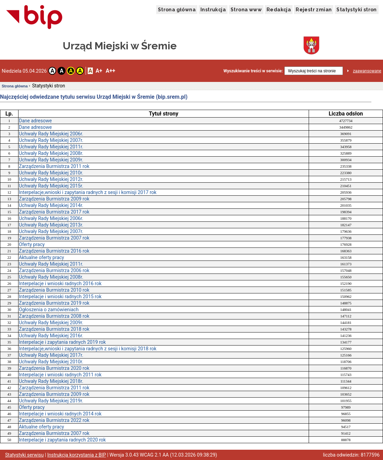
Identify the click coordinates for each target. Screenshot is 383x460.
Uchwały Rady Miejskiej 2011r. (51, 146)
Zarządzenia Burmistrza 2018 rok (54, 329)
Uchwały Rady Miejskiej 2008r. (51, 153)
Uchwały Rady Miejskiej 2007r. (51, 140)
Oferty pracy (32, 244)
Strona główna (177, 9)
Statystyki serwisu (24, 455)
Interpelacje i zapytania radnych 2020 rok (62, 440)
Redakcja (279, 9)
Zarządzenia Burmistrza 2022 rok (54, 420)
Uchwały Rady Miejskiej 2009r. (51, 159)
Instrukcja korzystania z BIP (76, 455)
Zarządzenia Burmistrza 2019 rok (54, 303)
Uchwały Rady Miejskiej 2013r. (51, 225)
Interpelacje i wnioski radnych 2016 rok (60, 283)
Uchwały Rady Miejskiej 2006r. (51, 133)
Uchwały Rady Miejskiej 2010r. (51, 172)
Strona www (246, 9)
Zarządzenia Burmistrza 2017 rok (54, 212)
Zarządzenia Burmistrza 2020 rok (54, 368)
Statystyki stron (356, 9)
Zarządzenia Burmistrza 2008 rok (54, 316)
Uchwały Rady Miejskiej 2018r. (51, 381)
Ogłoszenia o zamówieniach (48, 309)
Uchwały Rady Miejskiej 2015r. (51, 186)
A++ (110, 71)
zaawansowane (367, 71)
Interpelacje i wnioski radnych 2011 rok (60, 374)
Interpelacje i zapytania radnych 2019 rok (62, 342)
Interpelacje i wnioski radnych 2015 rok (60, 296)
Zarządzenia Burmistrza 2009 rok (54, 199)
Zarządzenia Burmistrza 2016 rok (54, 251)
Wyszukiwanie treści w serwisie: (253, 71)
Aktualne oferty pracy (41, 257)
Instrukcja (213, 9)
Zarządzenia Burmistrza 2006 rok (54, 270)
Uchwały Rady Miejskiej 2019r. (51, 400)
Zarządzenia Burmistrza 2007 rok (54, 238)
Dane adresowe (35, 120)
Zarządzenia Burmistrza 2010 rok (54, 290)
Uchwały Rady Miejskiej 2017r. (51, 355)
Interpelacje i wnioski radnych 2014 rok (60, 413)
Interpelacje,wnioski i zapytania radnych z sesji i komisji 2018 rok (88, 348)
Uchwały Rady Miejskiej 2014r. (51, 205)
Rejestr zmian (314, 9)
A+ (99, 71)
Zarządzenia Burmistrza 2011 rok (54, 166)
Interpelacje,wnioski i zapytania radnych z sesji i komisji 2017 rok (88, 192)
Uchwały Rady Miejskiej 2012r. (51, 179)
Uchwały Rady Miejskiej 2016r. (51, 335)
